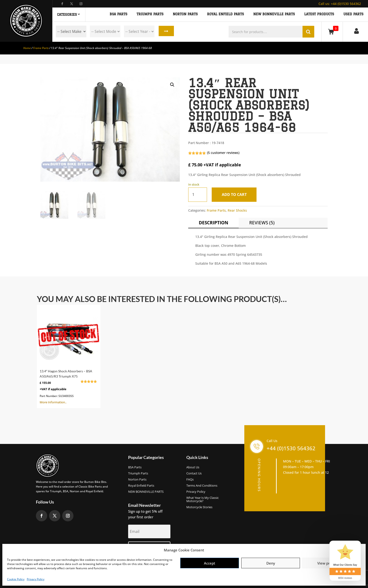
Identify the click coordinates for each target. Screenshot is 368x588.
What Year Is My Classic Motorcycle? (202, 499)
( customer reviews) (223, 152)
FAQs (190, 479)
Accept (209, 563)
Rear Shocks (237, 210)
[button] (172, 84)
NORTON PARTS (185, 14)
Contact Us (194, 473)
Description (213, 223)
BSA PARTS (118, 14)
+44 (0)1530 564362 (339, 3)
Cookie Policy (15, 579)
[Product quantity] (197, 194)
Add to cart (235, 194)
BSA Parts (135, 467)
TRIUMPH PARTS (150, 14)
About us (192, 467)
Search (165, 31)
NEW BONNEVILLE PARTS (274, 14)
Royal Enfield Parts (141, 486)
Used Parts (353, 14)
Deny (270, 563)
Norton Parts (137, 479)
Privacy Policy (35, 579)
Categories (67, 14)
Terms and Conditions (201, 486)
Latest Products (319, 14)
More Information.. (69, 356)
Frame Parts (41, 48)
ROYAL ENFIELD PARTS (225, 14)
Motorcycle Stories (199, 507)
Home (27, 48)
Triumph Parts (138, 473)
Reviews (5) (262, 223)
